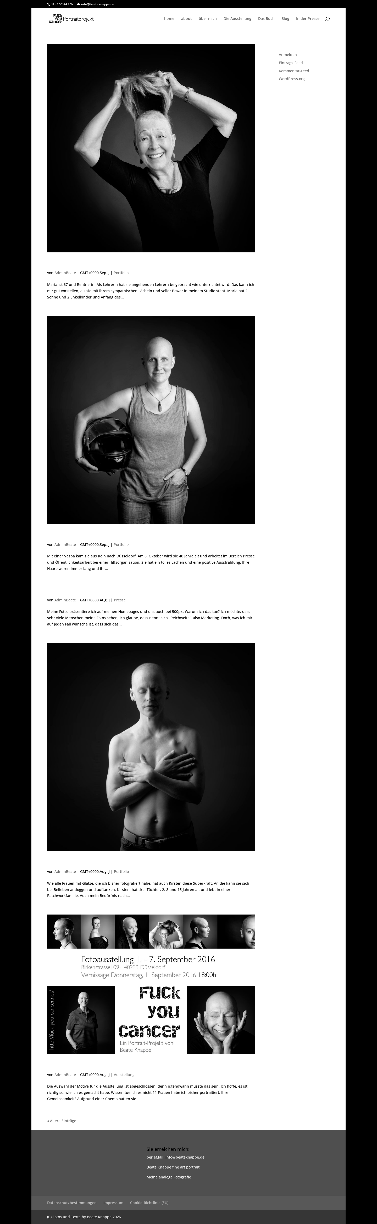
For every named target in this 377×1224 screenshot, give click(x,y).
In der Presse (307, 19)
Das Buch (266, 19)
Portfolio (121, 272)
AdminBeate (65, 272)
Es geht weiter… (72, 1065)
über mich (208, 19)
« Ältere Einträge (61, 1120)
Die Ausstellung (237, 19)
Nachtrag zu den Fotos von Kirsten (103, 591)
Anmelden (288, 54)
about (186, 19)
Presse (120, 599)
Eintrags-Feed (291, 62)
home (169, 19)
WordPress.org (292, 78)
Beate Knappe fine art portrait (173, 1167)
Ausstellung (124, 1074)
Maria (56, 263)
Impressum (113, 1202)
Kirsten (58, 862)
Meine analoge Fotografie (169, 1177)
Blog (285, 19)
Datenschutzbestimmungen (72, 1202)
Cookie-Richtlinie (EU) (149, 1202)
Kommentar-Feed (294, 70)
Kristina (59, 535)
